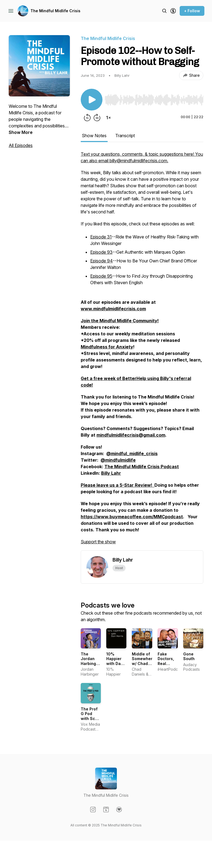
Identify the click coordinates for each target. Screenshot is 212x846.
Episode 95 (101, 276)
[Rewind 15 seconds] (87, 117)
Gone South (189, 656)
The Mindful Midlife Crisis (55, 10)
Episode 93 (101, 252)
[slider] (154, 100)
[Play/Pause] (91, 100)
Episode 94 (101, 260)
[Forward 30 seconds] (97, 117)
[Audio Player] (154, 98)
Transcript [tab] (125, 135)
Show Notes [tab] (94, 135)
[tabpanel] (142, 350)
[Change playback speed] (108, 117)
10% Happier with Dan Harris (114, 661)
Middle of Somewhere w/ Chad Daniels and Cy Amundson (143, 666)
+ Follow (192, 10)
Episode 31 (101, 237)
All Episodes (21, 145)
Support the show (98, 541)
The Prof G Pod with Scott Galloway (90, 716)
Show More (21, 132)
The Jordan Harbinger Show (90, 661)
